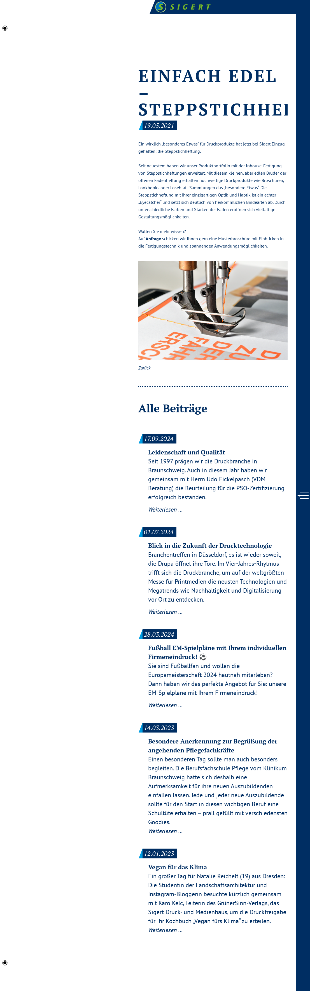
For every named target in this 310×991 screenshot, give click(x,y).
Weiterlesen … (165, 509)
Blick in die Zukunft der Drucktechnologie (210, 545)
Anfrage (153, 238)
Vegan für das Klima (177, 867)
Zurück (144, 368)
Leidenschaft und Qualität (186, 452)
